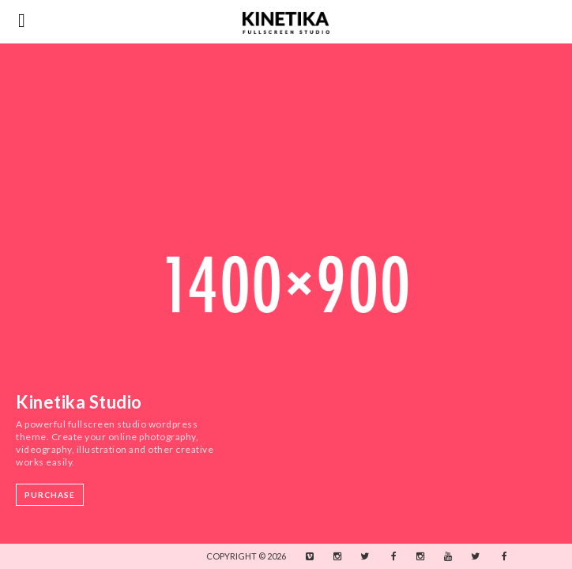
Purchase (49, 494)
